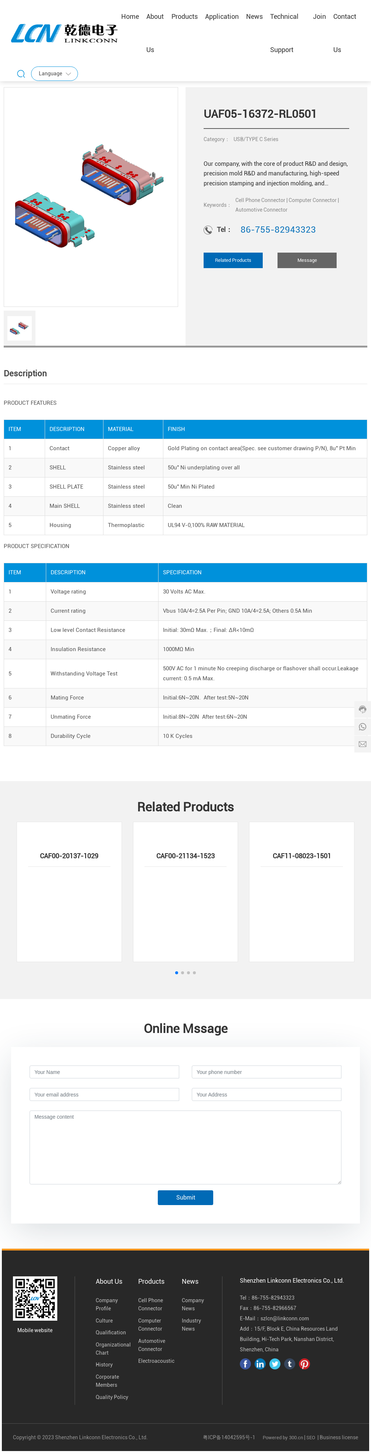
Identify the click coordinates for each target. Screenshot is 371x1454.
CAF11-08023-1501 (302, 856)
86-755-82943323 (278, 230)
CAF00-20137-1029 (69, 856)
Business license (339, 1437)
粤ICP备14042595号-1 (229, 1437)
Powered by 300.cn (283, 1437)
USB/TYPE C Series (256, 139)
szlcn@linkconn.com (285, 1318)
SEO (310, 1437)
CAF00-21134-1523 (185, 856)
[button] (176, 972)
